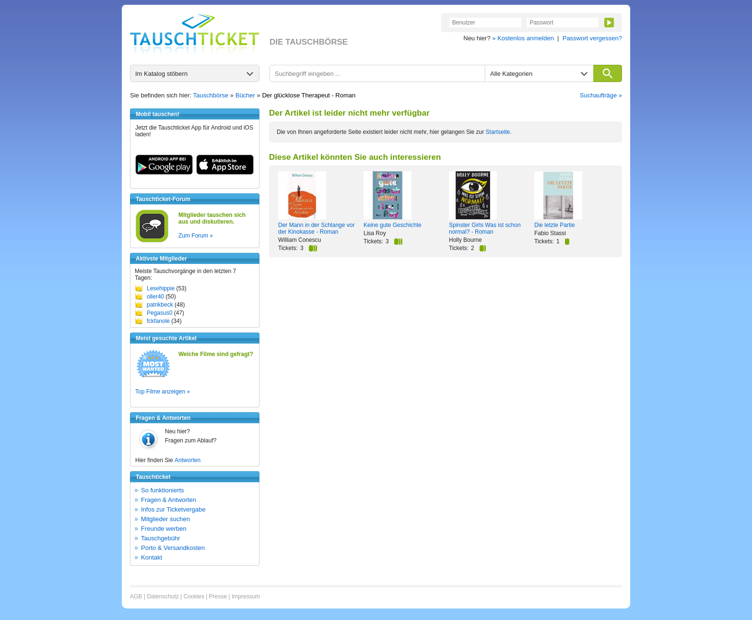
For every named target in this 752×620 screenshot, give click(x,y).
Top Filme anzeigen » (162, 391)
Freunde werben (164, 528)
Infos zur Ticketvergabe (173, 509)
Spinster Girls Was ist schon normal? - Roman (485, 228)
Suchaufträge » (601, 95)
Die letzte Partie (554, 225)
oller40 (155, 296)
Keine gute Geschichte (393, 225)
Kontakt (151, 557)
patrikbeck (160, 304)
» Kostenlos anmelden (523, 38)
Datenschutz (163, 596)
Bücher (245, 95)
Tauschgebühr (160, 538)
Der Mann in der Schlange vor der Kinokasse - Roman (316, 228)
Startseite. (499, 132)
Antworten (187, 460)
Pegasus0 (159, 313)
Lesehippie (161, 288)
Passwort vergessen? (592, 38)
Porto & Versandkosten (173, 547)
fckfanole (158, 321)
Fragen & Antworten (168, 499)
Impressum (246, 596)
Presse (218, 596)
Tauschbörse (211, 95)
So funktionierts (162, 490)
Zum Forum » (195, 235)
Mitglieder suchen (165, 519)
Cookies (194, 596)
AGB (136, 596)
